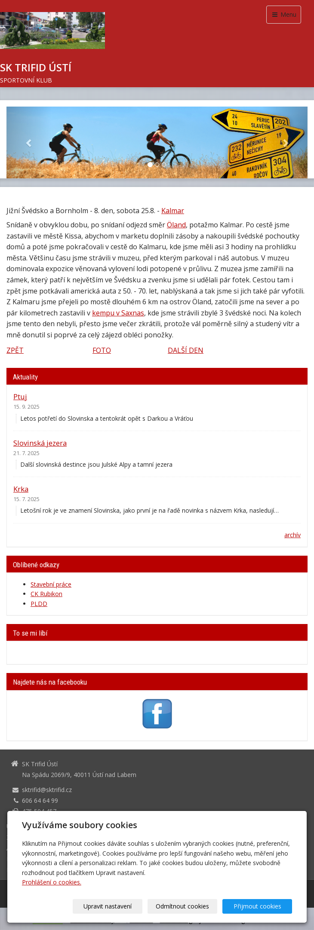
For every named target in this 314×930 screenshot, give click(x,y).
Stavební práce (51, 584)
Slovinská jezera (40, 443)
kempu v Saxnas (118, 313)
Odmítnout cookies (188, 906)
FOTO (101, 350)
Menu (283, 14)
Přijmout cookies (259, 906)
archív (292, 535)
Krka (20, 489)
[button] (29, 142)
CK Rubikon (46, 594)
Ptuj (20, 396)
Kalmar (172, 210)
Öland (176, 224)
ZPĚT (15, 350)
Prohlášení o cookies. (51, 882)
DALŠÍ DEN (185, 350)
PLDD (39, 604)
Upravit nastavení (117, 906)
